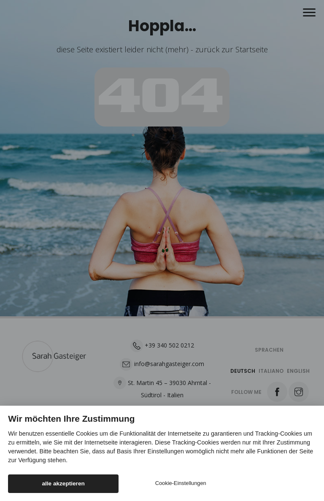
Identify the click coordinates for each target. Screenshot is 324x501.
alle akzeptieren (63, 483)
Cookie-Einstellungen (180, 483)
